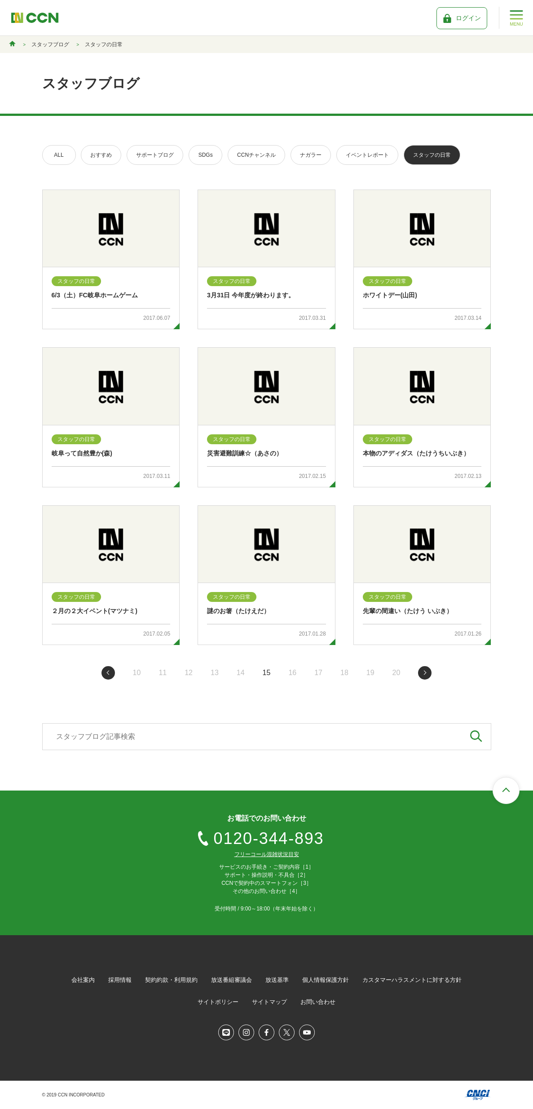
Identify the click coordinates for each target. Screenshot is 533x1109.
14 (241, 672)
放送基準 (277, 979)
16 (292, 672)
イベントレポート (367, 155)
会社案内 (83, 979)
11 (163, 672)
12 (189, 672)
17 (318, 672)
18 (344, 672)
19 (370, 672)
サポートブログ (155, 155)
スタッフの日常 (432, 155)
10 (137, 672)
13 (215, 672)
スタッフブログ (50, 44)
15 (267, 672)
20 (396, 672)
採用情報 (120, 979)
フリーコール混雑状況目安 (266, 854)
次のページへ (425, 673)
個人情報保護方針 (325, 979)
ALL (58, 155)
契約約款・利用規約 (171, 979)
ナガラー (311, 155)
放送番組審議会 (231, 979)
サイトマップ (269, 1002)
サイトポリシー (218, 1002)
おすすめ (101, 155)
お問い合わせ (317, 1002)
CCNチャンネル (256, 155)
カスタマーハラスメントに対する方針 (412, 979)
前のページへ (108, 673)
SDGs (205, 155)
